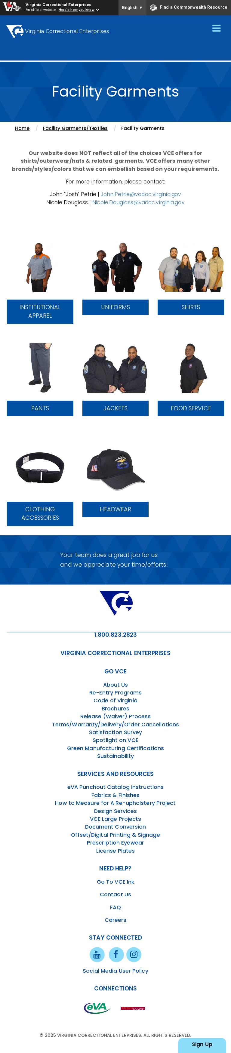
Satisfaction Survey (115, 732)
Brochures (115, 708)
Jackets (115, 408)
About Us (115, 684)
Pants (40, 408)
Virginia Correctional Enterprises (58, 4)
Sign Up (202, 1044)
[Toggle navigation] (216, 28)
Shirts (191, 307)
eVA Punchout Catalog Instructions (115, 787)
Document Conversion (115, 826)
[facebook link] (116, 954)
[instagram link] (134, 954)
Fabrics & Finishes (115, 795)
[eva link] (97, 1007)
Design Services (115, 811)
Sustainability (115, 756)
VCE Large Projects (115, 819)
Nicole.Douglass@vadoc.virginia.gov (138, 202)
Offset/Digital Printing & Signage (115, 835)
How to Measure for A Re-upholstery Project (115, 803)
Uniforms (115, 307)
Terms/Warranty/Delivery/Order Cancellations (115, 724)
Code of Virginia (115, 700)
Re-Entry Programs (115, 692)
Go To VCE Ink (115, 881)
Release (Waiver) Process (115, 716)
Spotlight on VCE (115, 740)
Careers (116, 920)
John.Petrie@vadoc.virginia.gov (141, 194)
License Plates (115, 850)
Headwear (115, 509)
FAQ (115, 907)
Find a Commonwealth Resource (188, 8)
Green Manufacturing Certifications (115, 748)
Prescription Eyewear (115, 842)
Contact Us (115, 894)
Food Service (191, 408)
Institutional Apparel (40, 311)
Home (22, 128)
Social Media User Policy (115, 970)
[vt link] (134, 1007)
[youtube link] (97, 954)
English (132, 7)
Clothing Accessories (40, 513)
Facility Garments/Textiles (75, 128)
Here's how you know (76, 10)
